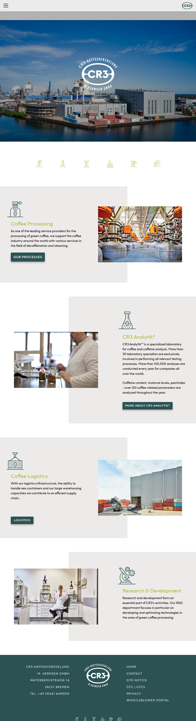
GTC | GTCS (136, 686)
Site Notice (137, 679)
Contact (134, 672)
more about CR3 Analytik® (147, 405)
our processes (27, 257)
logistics (22, 519)
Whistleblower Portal (148, 699)
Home (131, 666)
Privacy (134, 692)
